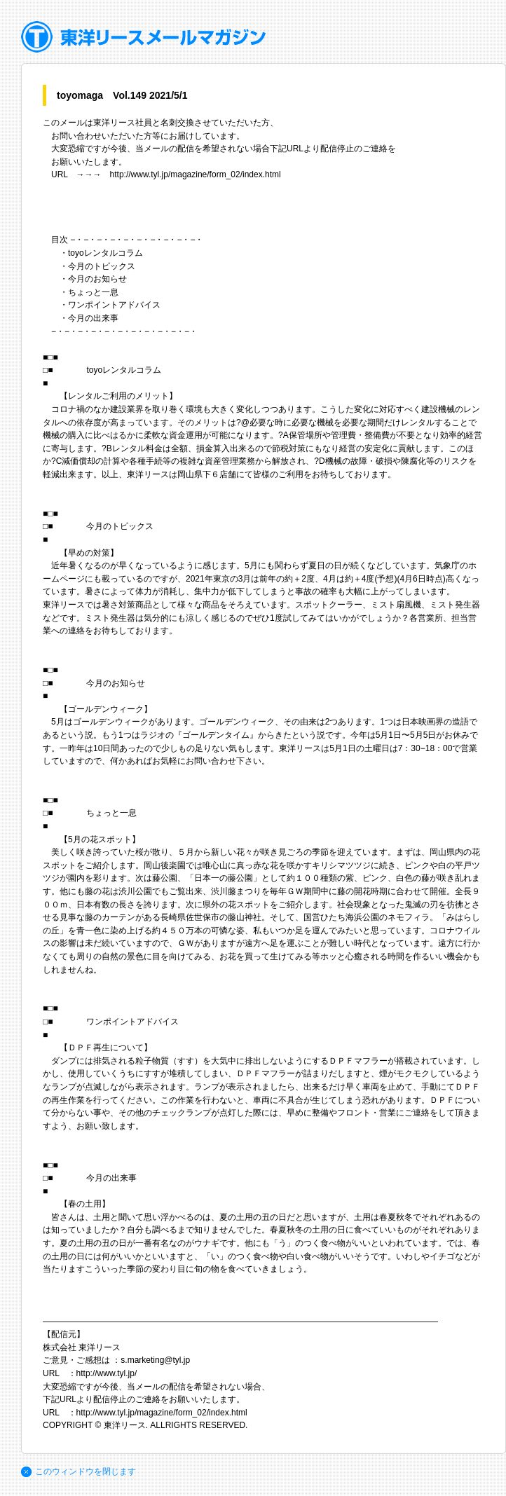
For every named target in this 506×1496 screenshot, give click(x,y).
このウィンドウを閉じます (85, 1471)
